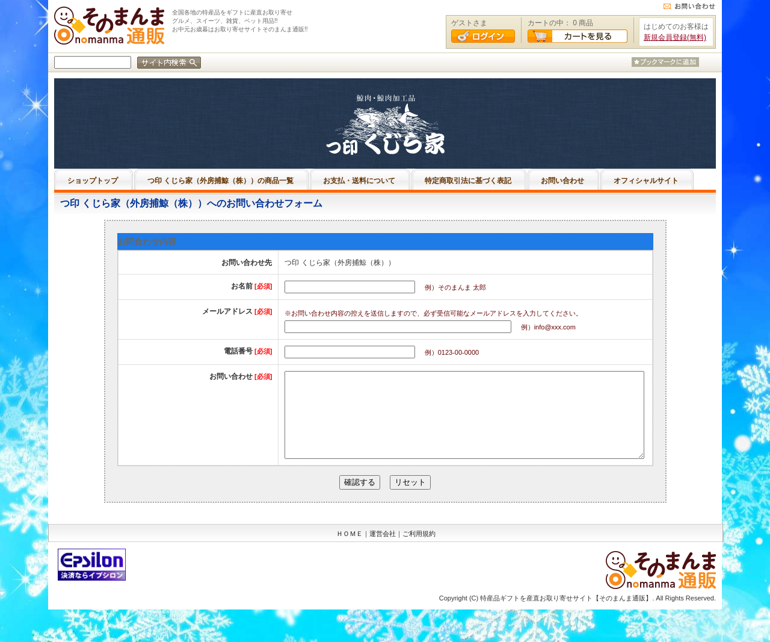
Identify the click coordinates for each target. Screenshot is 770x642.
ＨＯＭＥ (349, 551)
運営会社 (382, 551)
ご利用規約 (419, 551)
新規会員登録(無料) (675, 37)
